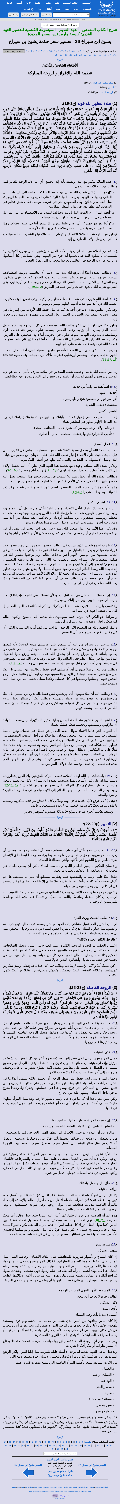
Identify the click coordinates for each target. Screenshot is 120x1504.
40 (36, 1445)
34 (63, 1445)
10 (50, 51)
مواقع (14, 1487)
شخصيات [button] (87, 9)
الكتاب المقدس (103, 1487)
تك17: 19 (52, 470)
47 (6, 1445)
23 (80, 54)
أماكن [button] (75, 9)
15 (25, 51)
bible (46, 19)
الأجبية (75, 1487)
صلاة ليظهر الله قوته (103, 82)
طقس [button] (48, 3)
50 (58, 1449)
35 (58, 1445)
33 (67, 1445)
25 (70, 54)
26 (66, 54)
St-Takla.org (38, 19)
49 (62, 1449)
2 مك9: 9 (36, 286)
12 (40, 51)
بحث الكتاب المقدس (30, 15)
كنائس (40, 1487)
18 (104, 54)
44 (19, 1445)
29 (85, 1445)
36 (54, 1445)
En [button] (39, 9)
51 (53, 1449)
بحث (96, 1487)
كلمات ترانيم (29, 1487)
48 (66, 1449)
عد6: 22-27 (12, 785)
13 (35, 51)
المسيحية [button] (86, 3)
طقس (66, 1487)
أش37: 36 (109, 359)
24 (75, 54)
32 (71, 1445)
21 (90, 54)
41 (32, 1445)
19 (100, 54)
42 (28, 1445)
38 (45, 1445)
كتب (52, 1487)
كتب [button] (57, 3)
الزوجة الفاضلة (106, 92)
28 (56, 54)
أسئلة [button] (19, 3)
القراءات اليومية (83, 1487)
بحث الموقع (46, 15)
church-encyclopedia (73, 19)
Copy (55, 1496)
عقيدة (60, 1487)
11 (45, 51)
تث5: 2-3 (13, 470)
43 (23, 1445)
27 (61, 54)
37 (50, 1445)
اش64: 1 (78, 492)
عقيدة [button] (37, 3)
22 (85, 54)
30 (80, 1445)
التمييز (111, 87)
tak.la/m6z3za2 (59, 1498)
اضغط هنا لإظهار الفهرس (14, 51)
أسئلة (70, 1487)
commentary (53, 19)
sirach (83, 19)
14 (30, 51)
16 (114, 54)
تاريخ (55, 1487)
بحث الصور (13, 15)
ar (60, 19)
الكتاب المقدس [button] (70, 3)
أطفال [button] (48, 9)
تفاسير (92, 1487)
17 (109, 54)
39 (41, 1445)
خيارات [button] (29, 9)
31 (76, 1445)
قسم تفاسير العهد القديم (60, 1459)
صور (18, 1487)
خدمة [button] (9, 3)
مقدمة (88, 1442)
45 (14, 1445)
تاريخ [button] (28, 3)
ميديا (22, 1487)
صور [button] (66, 9)
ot (64, 19)
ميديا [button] (58, 9)
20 (95, 54)
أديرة (35, 1487)
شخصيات (46, 1487)
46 (10, 1445)
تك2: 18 (101, 1220)
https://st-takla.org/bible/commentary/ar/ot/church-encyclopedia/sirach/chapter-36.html (60, 1491)
